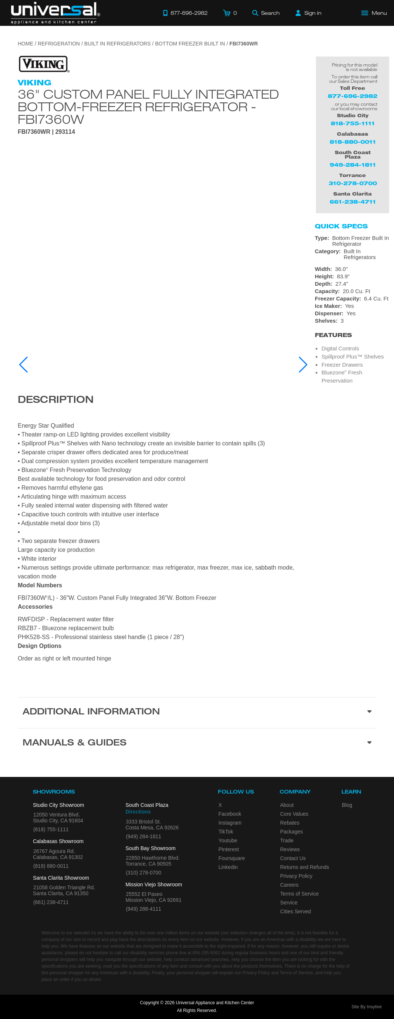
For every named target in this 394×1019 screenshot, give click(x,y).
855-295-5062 (206, 952)
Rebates (289, 823)
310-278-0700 (353, 183)
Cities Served (295, 911)
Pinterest (228, 849)
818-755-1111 (353, 123)
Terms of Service (299, 894)
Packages (291, 832)
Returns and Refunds (304, 867)
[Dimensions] (352, 280)
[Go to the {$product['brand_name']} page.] (44, 64)
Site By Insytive (366, 1006)
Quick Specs (341, 226)
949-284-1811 (353, 164)
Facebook (229, 814)
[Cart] (230, 13)
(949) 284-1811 (143, 836)
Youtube (227, 840)
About (287, 805)
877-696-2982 (352, 95)
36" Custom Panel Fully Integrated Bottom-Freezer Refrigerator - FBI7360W (148, 106)
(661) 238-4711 (51, 902)
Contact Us (293, 858)
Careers (289, 885)
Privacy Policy (296, 876)
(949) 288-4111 (143, 909)
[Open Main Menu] (374, 13)
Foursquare (231, 858)
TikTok (225, 832)
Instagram (229, 823)
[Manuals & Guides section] (197, 743)
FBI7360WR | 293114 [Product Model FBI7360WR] (46, 132)
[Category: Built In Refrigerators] (352, 254)
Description (56, 400)
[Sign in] (308, 13)
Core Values (294, 814)
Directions (138, 812)
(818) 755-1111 (51, 829)
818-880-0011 (353, 141)
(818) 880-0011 (51, 866)
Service (288, 903)
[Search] (266, 13)
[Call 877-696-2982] (185, 13)
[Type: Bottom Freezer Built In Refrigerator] (352, 241)
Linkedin (228, 867)
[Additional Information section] (197, 712)
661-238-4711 (353, 201)
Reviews (290, 849)
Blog (347, 805)
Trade (286, 840)
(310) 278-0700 (143, 873)
